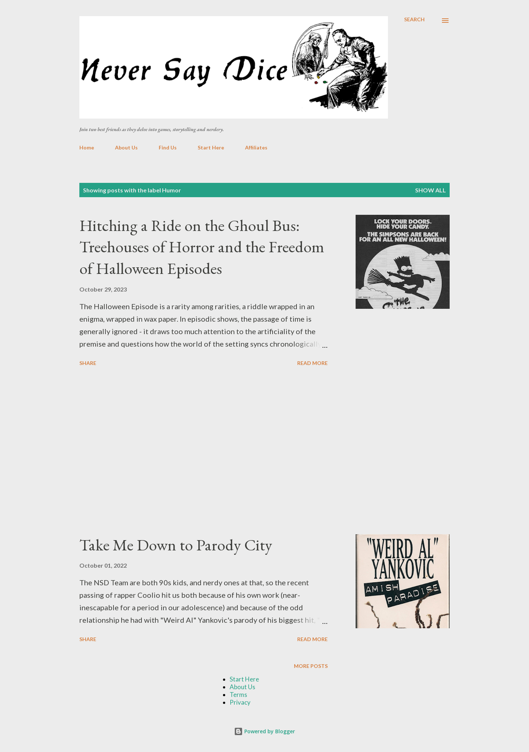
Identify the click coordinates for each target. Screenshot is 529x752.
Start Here (211, 147)
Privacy (240, 702)
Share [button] (87, 363)
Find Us (168, 147)
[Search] (414, 19)
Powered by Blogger (264, 731)
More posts (311, 666)
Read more (312, 363)
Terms (238, 694)
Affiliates (256, 147)
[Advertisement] (203, 451)
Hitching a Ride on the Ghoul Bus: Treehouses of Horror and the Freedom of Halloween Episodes (201, 247)
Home (86, 147)
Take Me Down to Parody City (175, 544)
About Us (126, 147)
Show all (430, 190)
